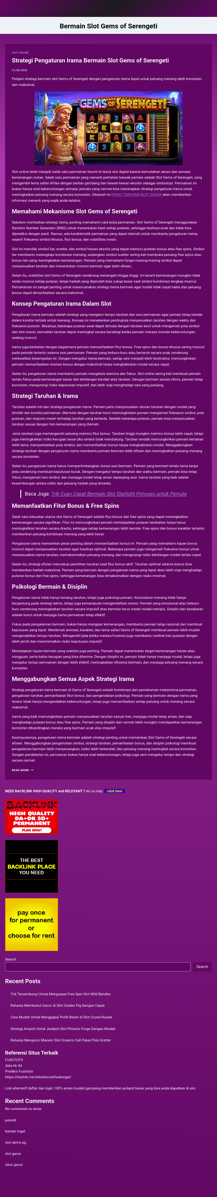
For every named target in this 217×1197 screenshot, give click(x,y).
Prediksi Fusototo (19, 1071)
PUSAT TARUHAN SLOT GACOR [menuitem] (136, 194)
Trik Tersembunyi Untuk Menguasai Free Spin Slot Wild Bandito (61, 994)
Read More (22, 770)
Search (10, 959)
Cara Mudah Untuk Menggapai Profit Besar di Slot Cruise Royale (61, 1017)
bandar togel (15, 1131)
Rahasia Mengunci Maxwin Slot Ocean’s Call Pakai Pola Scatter (61, 1040)
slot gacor (13, 1153)
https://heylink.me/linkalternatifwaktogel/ (38, 1077)
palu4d (10, 1120)
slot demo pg (15, 1142)
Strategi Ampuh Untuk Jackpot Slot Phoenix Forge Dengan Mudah (63, 1029)
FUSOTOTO (14, 1060)
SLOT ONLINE (20, 52)
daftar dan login (40, 1088)
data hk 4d (13, 1065)
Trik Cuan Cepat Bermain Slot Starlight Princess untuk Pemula (118, 494)
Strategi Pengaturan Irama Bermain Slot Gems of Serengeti (90, 60)
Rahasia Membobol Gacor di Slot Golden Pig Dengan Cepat (58, 1005)
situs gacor (14, 1164)
